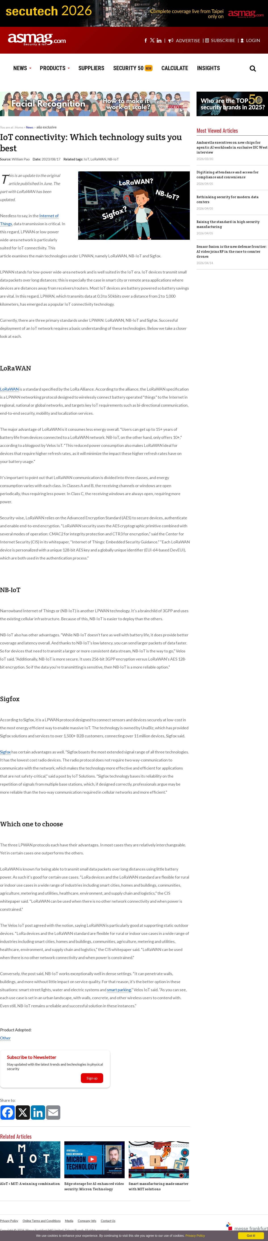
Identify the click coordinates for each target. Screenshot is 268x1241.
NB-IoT (113, 159)
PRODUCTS (54, 68)
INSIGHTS (208, 68)
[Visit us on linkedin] (159, 40)
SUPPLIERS (91, 68)
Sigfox (5, 751)
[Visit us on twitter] (152, 40)
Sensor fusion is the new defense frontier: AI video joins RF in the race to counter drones (232, 251)
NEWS (22, 68)
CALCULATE (174, 68)
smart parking (119, 989)
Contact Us (108, 1221)
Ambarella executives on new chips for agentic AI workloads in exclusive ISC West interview (232, 147)
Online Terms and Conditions (42, 1221)
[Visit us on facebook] (145, 40)
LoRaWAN (98, 159)
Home (19, 127)
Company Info (87, 1221)
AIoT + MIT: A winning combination (30, 1184)
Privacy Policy (9, 1221)
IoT (86, 159)
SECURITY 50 (128, 68)
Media (69, 1221)
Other (5, 1037)
